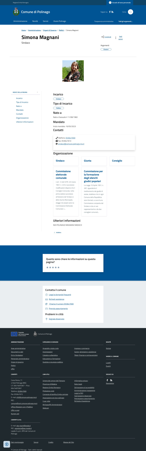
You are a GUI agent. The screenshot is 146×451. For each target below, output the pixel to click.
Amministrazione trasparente (84, 390)
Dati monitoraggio (17, 442)
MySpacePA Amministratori (52, 404)
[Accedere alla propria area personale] (119, 2)
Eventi (108, 366)
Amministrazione (20, 21)
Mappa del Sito (68, 442)
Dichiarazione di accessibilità (84, 387)
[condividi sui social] (106, 37)
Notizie (108, 348)
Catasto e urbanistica (50, 355)
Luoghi (108, 362)
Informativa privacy (81, 380)
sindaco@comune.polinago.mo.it (71, 143)
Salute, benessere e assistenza (85, 351)
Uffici (13, 369)
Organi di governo (17, 362)
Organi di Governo (49, 30)
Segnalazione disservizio (82, 396)
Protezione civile (48, 391)
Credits (50, 442)
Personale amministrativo (20, 358)
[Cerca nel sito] (129, 11)
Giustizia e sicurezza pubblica (53, 362)
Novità (35, 21)
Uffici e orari (15, 410)
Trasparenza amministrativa (103, 21)
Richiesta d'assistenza (82, 401)
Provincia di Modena (50, 384)
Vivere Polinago (59, 21)
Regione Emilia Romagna (20, 2)
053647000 (70, 137)
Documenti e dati (17, 351)
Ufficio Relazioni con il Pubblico (22, 407)
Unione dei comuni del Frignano (54, 380)
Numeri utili (15, 413)
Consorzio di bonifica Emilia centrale (55, 394)
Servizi (45, 21)
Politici (61, 30)
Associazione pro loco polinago (53, 397)
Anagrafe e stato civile (51, 348)
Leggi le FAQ (78, 393)
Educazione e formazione (51, 358)
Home (23, 30)
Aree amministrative (18, 348)
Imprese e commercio (81, 348)
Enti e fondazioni (17, 355)
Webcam (46, 408)
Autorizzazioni (48, 351)
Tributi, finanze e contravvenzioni (86, 355)
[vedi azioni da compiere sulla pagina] (119, 37)
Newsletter (110, 383)
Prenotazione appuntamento (84, 398)
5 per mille (46, 401)
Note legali (78, 384)
